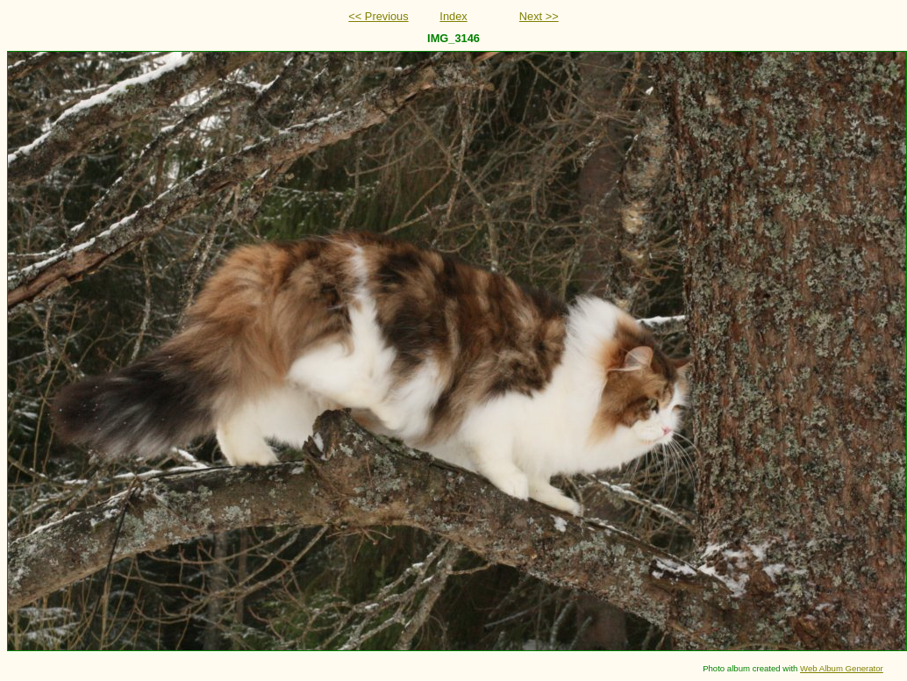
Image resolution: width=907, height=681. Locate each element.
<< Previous (378, 16)
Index (453, 16)
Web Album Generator (841, 668)
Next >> (539, 16)
